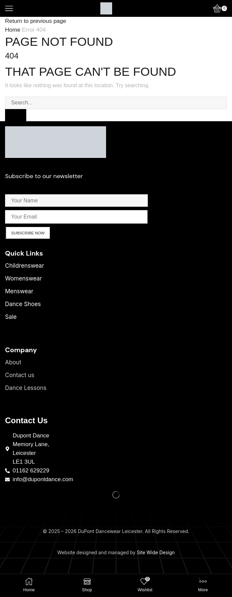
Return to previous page (35, 21)
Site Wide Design (156, 553)
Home (12, 30)
